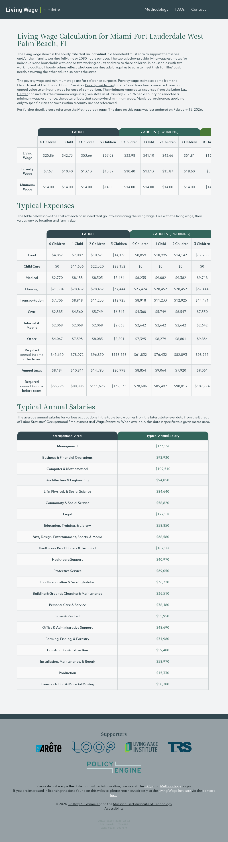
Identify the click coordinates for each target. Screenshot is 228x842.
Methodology (157, 9)
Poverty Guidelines (99, 85)
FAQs (180, 9)
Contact (198, 9)
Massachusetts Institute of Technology (142, 804)
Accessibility (114, 808)
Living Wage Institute (175, 790)
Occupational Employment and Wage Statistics (83, 421)
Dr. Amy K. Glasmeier (84, 804)
